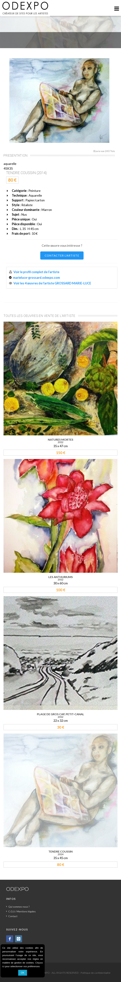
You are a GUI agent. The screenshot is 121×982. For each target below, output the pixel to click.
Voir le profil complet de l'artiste (36, 272)
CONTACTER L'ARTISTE (62, 255)
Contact (12, 916)
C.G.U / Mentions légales (22, 911)
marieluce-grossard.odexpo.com (36, 277)
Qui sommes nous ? (19, 906)
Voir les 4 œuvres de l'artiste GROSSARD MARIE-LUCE (52, 283)
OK (22, 972)
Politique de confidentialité (95, 972)
